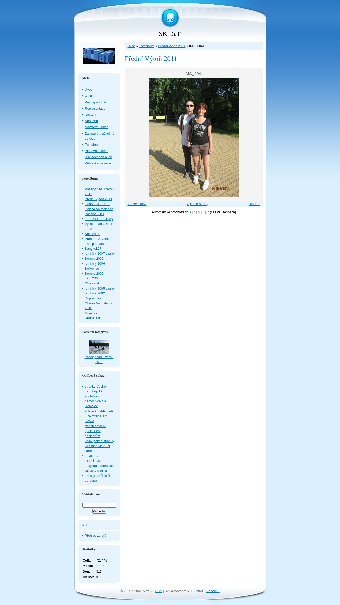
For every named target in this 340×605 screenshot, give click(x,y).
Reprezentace (95, 108)
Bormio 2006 (94, 258)
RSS (158, 591)
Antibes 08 (92, 234)
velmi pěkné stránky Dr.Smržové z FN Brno (99, 446)
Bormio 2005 (94, 273)
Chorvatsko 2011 (97, 204)
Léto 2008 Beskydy (99, 219)
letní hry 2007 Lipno (99, 253)
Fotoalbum (146, 46)
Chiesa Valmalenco (99, 209)
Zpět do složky (197, 204)
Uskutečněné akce (98, 157)
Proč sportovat (95, 102)
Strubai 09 (92, 318)
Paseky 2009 (94, 214)
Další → (254, 204)
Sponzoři (91, 121)
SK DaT (170, 33)
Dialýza (90, 115)
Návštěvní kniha (96, 127)
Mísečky (91, 313)
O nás (89, 96)
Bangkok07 (93, 249)
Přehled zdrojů (95, 536)
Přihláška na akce (98, 163)
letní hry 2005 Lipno (99, 288)
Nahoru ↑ (213, 591)
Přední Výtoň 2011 (171, 46)
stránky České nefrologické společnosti (95, 391)
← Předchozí (137, 204)
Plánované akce (96, 151)
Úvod (131, 46)
